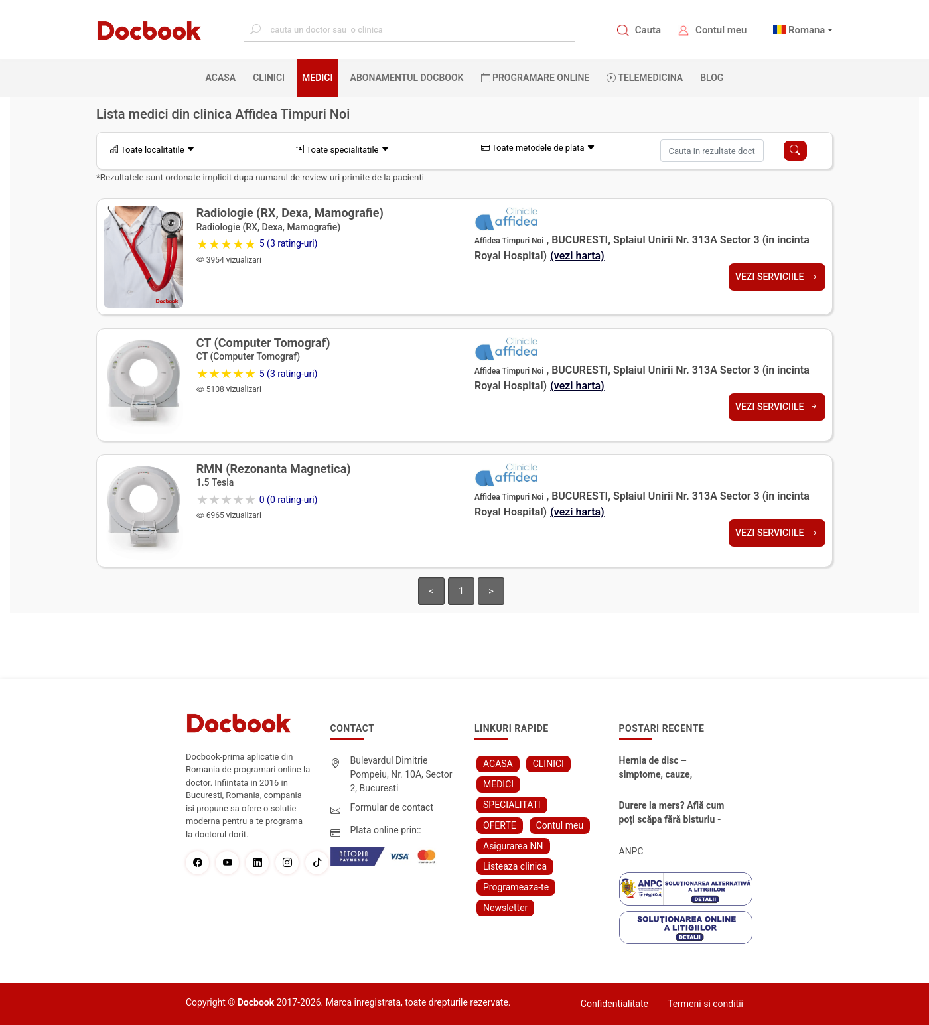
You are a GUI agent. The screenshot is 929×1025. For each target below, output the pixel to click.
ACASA (224, 77)
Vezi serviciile (777, 276)
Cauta (648, 30)
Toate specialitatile (343, 150)
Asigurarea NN (513, 846)
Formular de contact (392, 807)
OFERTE (499, 825)
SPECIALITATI (512, 804)
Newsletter (505, 907)
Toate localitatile (152, 150)
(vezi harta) (577, 255)
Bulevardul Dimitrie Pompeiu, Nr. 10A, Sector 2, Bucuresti (401, 774)
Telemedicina (645, 77)
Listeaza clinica (515, 866)
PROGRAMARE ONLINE (535, 77)
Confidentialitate (614, 1003)
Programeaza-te (516, 887)
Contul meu (721, 30)
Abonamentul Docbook (407, 77)
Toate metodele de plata (538, 148)
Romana (806, 30)
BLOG (711, 77)
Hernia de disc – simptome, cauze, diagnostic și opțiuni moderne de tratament (665, 768)
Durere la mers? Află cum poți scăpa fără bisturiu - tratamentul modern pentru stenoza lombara (672, 813)
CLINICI (269, 77)
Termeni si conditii (705, 1003)
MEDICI (317, 77)
